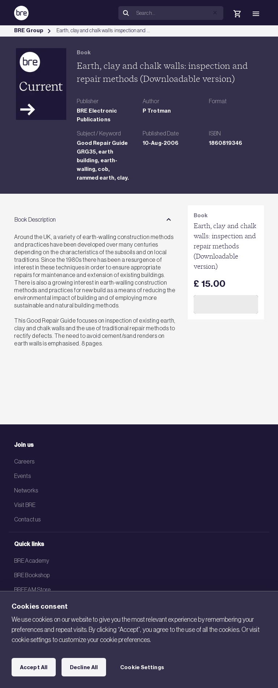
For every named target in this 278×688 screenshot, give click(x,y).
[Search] (178, 13)
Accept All (33, 667)
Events (22, 476)
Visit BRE (24, 505)
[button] (215, 12)
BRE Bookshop (32, 575)
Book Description (35, 219)
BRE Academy (31, 560)
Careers (24, 461)
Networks (26, 490)
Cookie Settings (142, 667)
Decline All (84, 667)
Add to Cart (225, 304)
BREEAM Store (32, 589)
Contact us (27, 519)
